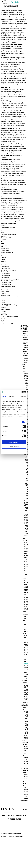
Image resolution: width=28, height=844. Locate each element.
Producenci (19, 816)
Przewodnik (11, 819)
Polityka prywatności (19, 836)
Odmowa (14, 451)
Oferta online (10, 816)
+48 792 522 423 (17, 2)
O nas (3, 816)
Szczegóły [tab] (11, 396)
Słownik (18, 819)
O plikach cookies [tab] (21, 396)
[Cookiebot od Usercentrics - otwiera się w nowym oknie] (20, 392)
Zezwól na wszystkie (14, 442)
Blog (24, 816)
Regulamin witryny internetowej (7, 836)
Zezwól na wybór (13, 446)
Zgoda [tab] (4, 396)
